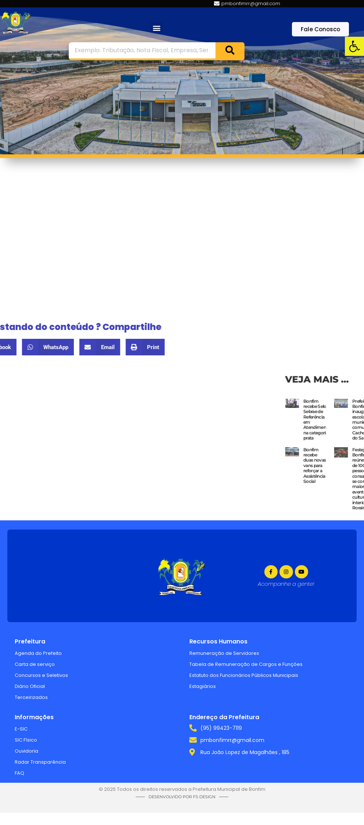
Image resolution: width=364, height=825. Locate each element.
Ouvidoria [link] (26, 750)
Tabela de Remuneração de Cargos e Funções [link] (246, 664)
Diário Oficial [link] (30, 686)
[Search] (229, 50)
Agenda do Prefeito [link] (38, 653)
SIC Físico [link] (26, 739)
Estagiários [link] (202, 686)
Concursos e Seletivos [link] (41, 675)
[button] (156, 28)
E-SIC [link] (21, 728)
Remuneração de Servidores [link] (224, 653)
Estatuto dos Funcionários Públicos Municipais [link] (243, 675)
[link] (354, 46)
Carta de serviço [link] (35, 664)
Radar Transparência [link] (40, 761)
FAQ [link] (19, 773)
